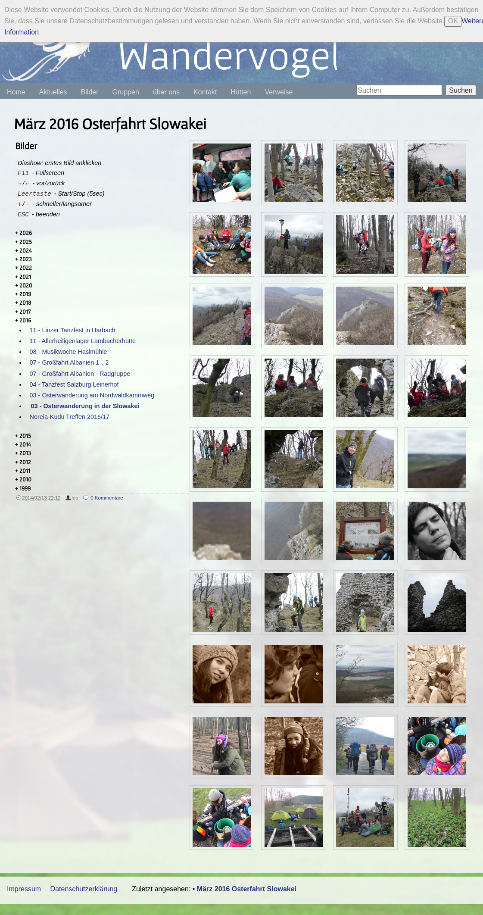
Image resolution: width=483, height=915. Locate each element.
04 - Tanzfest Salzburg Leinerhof (74, 384)
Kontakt (205, 92)
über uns (166, 92)
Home (16, 92)
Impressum (24, 889)
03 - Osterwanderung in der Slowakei (85, 406)
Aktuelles (53, 92)
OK (453, 21)
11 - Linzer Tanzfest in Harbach (72, 330)
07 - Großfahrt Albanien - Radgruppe (80, 373)
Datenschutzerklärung (84, 889)
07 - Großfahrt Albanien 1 (65, 362)
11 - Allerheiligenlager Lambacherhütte (83, 340)
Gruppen (125, 92)
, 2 (105, 362)
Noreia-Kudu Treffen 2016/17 (69, 416)
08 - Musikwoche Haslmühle (68, 351)
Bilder (90, 92)
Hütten (241, 92)
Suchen (460, 90)
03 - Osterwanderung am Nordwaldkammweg (92, 395)
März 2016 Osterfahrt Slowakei (246, 889)
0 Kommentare (106, 497)
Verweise (279, 92)
